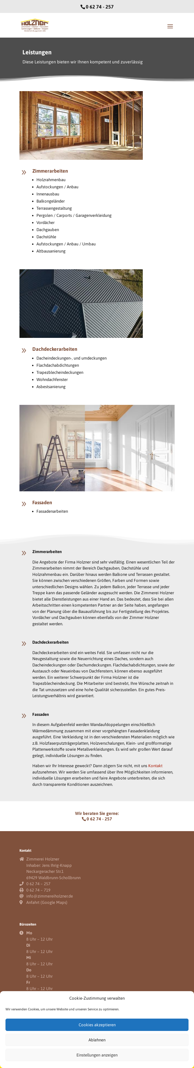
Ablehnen (97, 1040)
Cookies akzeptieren (97, 1024)
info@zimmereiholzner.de (49, 896)
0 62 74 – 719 (38, 890)
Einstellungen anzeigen (97, 1055)
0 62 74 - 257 (100, 7)
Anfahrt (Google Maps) (46, 902)
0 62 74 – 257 (38, 883)
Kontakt (155, 765)
